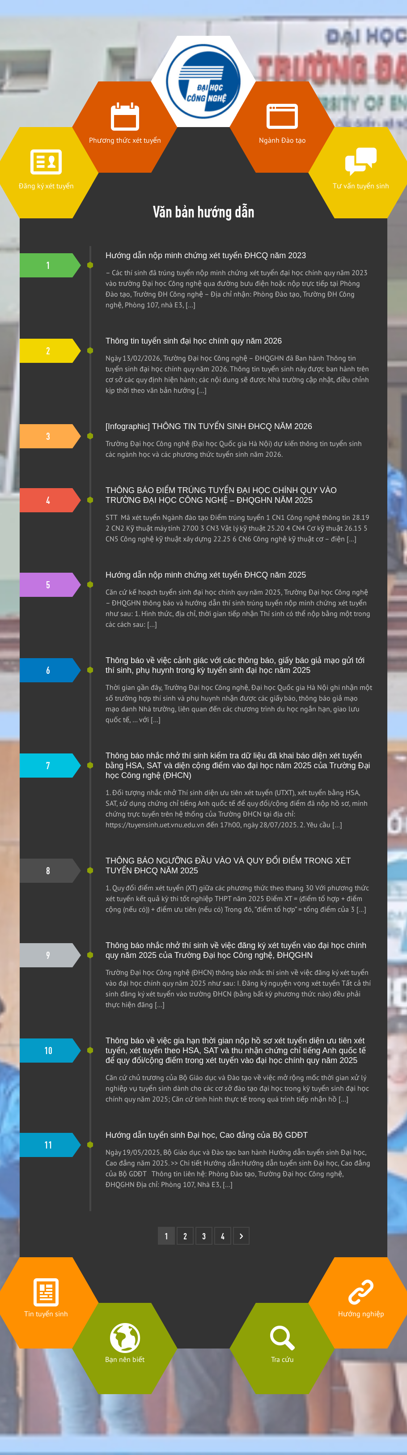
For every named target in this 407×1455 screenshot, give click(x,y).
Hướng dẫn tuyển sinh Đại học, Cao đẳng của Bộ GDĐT (207, 1135)
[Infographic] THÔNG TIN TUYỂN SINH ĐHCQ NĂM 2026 (209, 426)
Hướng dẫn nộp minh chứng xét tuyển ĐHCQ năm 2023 (206, 255)
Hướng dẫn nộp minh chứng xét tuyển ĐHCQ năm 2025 (206, 574)
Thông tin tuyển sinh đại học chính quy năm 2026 (194, 340)
